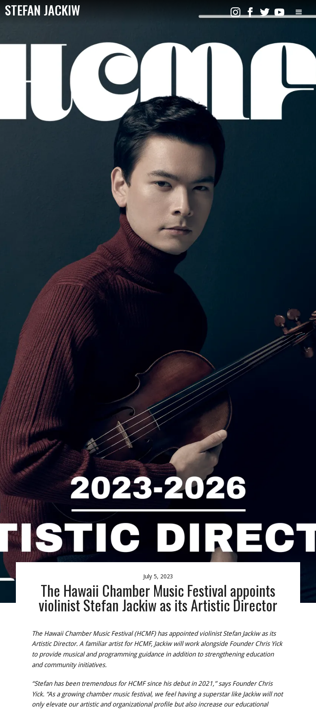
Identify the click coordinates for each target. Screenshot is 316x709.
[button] (299, 12)
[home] (42, 10)
